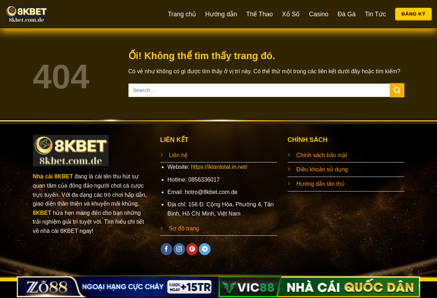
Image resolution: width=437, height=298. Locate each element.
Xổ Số (291, 14)
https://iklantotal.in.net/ (219, 167)
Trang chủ (182, 14)
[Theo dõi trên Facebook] (166, 249)
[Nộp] (397, 90)
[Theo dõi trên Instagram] (179, 249)
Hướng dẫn (221, 14)
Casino (318, 14)
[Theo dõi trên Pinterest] (192, 249)
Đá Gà (347, 14)
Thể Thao (259, 14)
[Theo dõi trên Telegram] (205, 249)
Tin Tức (375, 14)
